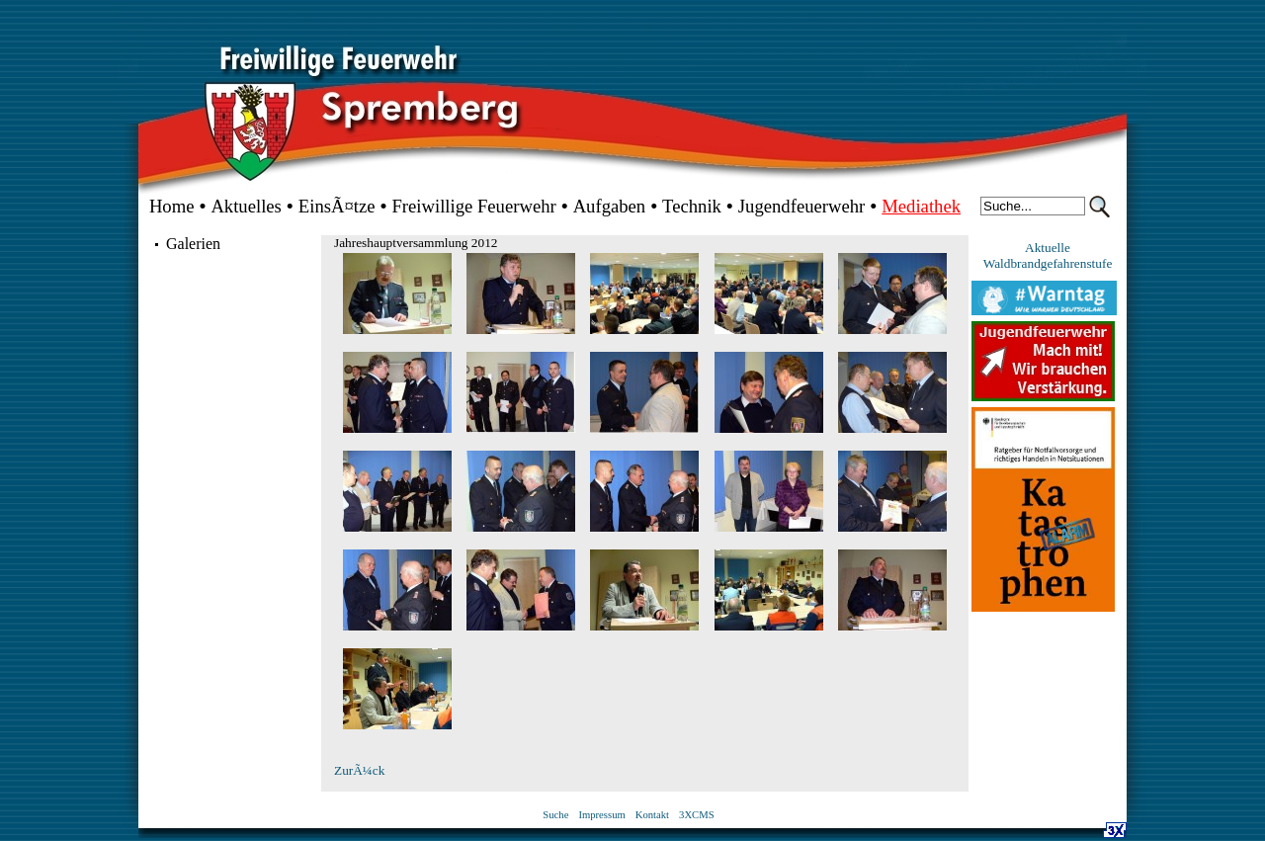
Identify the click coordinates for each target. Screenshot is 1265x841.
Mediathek (921, 206)
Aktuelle (1047, 247)
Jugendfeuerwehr (801, 206)
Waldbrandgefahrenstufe (1048, 263)
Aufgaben (609, 206)
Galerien (193, 243)
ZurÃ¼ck (359, 770)
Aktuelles (246, 206)
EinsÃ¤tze (337, 206)
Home (172, 206)
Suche (555, 814)
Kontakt (652, 814)
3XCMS (697, 814)
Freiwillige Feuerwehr (473, 206)
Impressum (601, 814)
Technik (691, 206)
